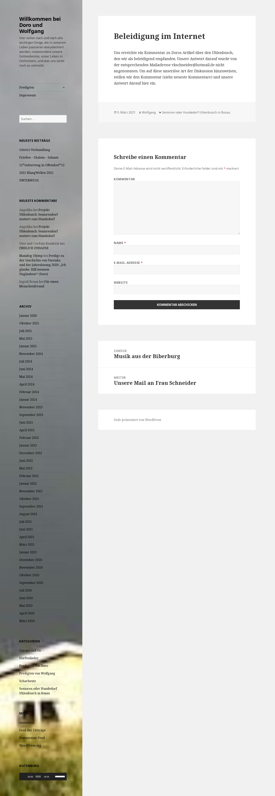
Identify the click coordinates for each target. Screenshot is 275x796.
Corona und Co (30, 650)
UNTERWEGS (29, 180)
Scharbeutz (27, 681)
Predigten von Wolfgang (37, 673)
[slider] (38, 776)
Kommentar (124, 179)
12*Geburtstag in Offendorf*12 (42, 165)
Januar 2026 (28, 315)
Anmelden (26, 722)
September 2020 (31, 583)
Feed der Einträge (32, 730)
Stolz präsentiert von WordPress (137, 420)
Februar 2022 (29, 476)
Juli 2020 (25, 590)
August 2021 (28, 514)
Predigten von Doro (33, 666)
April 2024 (26, 384)
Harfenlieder (29, 658)
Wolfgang (149, 112)
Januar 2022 (28, 483)
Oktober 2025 (29, 323)
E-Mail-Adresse (128, 263)
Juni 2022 (26, 460)
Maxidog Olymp (31, 256)
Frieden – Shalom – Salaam (38, 157)
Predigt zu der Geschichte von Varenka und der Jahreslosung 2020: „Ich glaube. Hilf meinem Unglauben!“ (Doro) (42, 265)
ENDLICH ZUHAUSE (34, 248)
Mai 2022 (25, 468)
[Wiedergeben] (24, 776)
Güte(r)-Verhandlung (34, 150)
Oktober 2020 (29, 575)
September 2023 (31, 415)
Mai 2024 (25, 377)
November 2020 (31, 567)
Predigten (26, 87)
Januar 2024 (28, 399)
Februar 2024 (29, 392)
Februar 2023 (29, 438)
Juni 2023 (26, 422)
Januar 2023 (28, 445)
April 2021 (26, 537)
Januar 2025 (28, 346)
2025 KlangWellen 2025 (36, 173)
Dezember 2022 (30, 453)
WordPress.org (30, 745)
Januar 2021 (28, 552)
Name (120, 243)
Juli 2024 (25, 361)
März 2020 (27, 621)
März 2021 (27, 544)
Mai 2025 (25, 338)
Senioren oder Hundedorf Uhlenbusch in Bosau (196, 112)
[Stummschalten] (53, 776)
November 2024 (31, 354)
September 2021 (31, 506)
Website (121, 282)
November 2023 (31, 407)
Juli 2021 (25, 522)
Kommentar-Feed (32, 738)
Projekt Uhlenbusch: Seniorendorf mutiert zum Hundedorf (38, 214)
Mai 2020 (25, 605)
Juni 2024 (26, 369)
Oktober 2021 (29, 499)
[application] (43, 776)
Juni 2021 (26, 529)
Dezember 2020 (30, 560)
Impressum (27, 95)
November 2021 (31, 491)
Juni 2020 (26, 598)
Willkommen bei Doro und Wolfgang (40, 25)
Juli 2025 (25, 331)
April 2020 (26, 613)
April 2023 (26, 430)
